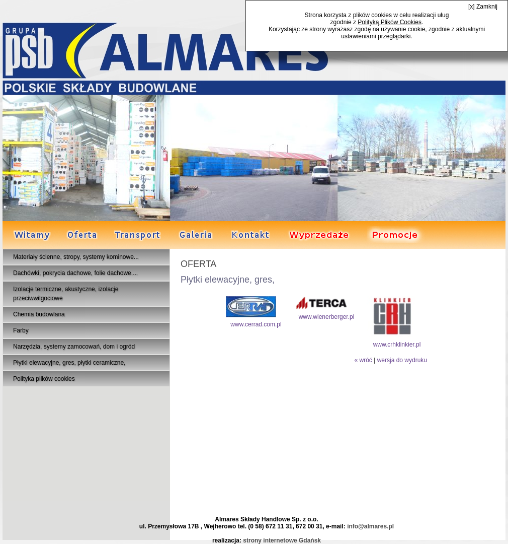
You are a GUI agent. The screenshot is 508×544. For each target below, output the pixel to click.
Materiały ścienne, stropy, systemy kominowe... (76, 256)
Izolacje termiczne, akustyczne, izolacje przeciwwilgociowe (65, 294)
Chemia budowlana (39, 314)
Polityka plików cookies (44, 378)
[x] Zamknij (482, 6)
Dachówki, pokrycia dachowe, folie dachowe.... (75, 273)
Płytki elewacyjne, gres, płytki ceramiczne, (69, 362)
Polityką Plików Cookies (389, 22)
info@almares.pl (370, 526)
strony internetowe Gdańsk (282, 540)
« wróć (363, 360)
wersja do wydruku (402, 360)
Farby (21, 330)
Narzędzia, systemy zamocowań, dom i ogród (74, 346)
